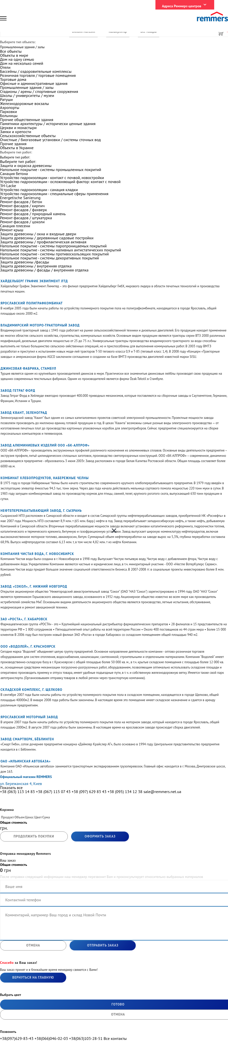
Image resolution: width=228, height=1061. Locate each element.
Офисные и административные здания (34, 83)
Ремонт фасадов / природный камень (33, 213)
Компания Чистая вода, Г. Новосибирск (37, 554)
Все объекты (11, 51)
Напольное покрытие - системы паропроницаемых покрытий (53, 245)
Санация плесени (15, 225)
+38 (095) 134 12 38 (124, 791)
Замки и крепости (15, 131)
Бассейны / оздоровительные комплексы (36, 71)
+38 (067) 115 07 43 (53, 791)
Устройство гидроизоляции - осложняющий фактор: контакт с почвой (60, 181)
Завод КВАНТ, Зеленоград (24, 413)
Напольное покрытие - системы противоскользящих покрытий (54, 253)
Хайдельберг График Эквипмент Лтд (34, 281)
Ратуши (6, 99)
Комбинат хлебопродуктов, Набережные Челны (45, 478)
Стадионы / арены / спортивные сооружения (39, 91)
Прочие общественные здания (26, 119)
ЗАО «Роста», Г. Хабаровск (24, 619)
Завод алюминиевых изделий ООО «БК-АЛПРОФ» (45, 445)
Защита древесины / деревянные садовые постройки (46, 237)
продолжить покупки (34, 836)
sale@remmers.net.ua (162, 791)
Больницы (8, 115)
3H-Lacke (8, 185)
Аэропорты (9, 107)
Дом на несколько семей (21, 63)
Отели (5, 67)
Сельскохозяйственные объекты (27, 135)
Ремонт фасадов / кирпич (22, 205)
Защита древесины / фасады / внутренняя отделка (44, 269)
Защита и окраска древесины (25, 165)
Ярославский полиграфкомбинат (32, 303)
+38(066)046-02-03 (51, 1038)
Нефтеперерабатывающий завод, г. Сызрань (41, 511)
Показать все (11, 787)
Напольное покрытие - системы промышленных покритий (50, 169)
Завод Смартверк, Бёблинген (27, 739)
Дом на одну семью (17, 59)
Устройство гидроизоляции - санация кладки (39, 189)
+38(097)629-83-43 (16, 1038)
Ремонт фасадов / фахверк (23, 209)
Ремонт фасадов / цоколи (22, 221)
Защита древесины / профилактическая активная (43, 241)
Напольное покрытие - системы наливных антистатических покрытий (60, 249)
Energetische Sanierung (20, 197)
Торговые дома (13, 79)
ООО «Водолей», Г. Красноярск (28, 646)
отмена (33, 945)
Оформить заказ (100, 836)
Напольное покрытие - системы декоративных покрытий (49, 257)
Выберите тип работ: (18, 161)
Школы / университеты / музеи (27, 95)
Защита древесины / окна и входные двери (38, 233)
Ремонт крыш (11, 229)
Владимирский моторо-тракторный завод (40, 325)
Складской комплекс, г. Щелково (31, 690)
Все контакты (115, 1038)
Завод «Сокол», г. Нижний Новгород (34, 586)
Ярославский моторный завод (29, 717)
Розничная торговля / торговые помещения (38, 75)
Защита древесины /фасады (24, 261)
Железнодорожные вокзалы (24, 103)
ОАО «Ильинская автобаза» (26, 761)
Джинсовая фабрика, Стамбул (28, 368)
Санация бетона (14, 173)
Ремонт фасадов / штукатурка (26, 217)
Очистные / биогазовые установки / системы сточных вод (50, 139)
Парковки (8, 111)
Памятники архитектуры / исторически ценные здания (47, 123)
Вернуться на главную (33, 977)
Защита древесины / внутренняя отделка (36, 265)
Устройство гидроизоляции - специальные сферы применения (54, 193)
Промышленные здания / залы (26, 87)
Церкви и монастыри (18, 127)
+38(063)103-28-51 (85, 1038)
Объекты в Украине (17, 147)
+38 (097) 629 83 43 (89, 791)
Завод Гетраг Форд (18, 390)
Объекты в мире (14, 55)
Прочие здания (13, 143)
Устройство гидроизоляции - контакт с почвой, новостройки (52, 177)
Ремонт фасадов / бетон (21, 201)
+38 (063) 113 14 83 (17, 791)
